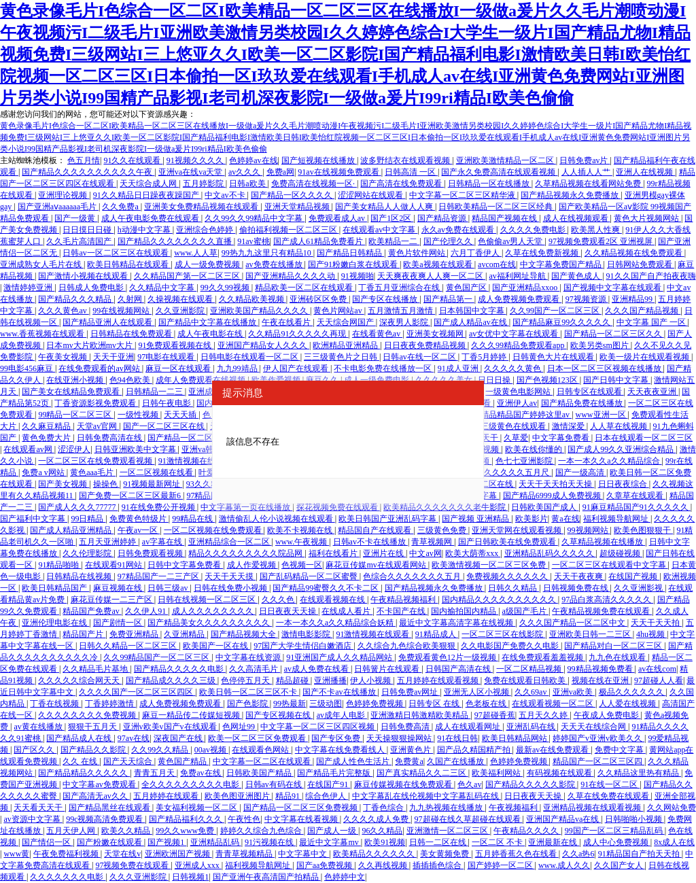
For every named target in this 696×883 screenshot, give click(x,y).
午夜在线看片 (287, 322)
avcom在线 (497, 264)
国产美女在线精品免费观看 (72, 391)
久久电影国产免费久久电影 (511, 646)
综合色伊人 (326, 796)
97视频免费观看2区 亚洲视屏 (602, 241)
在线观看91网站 (114, 565)
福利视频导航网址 (616, 518)
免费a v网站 (44, 472)
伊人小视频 (371, 680)
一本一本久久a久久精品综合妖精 (336, 622)
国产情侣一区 (47, 842)
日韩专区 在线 (435, 703)
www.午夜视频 (302, 542)
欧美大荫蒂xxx (472, 553)
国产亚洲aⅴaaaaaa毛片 (58, 206)
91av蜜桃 (253, 241)
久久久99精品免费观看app (518, 345)
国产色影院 (248, 703)
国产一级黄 (75, 218)
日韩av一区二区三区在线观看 (116, 253)
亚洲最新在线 (553, 842)
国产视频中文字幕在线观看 (613, 287)
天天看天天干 (39, 807)
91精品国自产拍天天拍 (640, 854)
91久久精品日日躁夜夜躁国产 (147, 195)
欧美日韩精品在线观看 (129, 264)
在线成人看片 (346, 611)
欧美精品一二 (393, 241)
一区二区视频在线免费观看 (214, 530)
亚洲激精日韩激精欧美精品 (420, 715)
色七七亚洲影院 (525, 461)
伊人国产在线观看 (296, 368)
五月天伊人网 (71, 830)
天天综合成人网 (149, 183)
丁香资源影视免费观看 (96, 403)
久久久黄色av (63, 310)
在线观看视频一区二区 (553, 703)
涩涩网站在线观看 (371, 195)
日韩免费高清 (406, 726)
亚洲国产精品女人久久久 (263, 345)
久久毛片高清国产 (80, 241)
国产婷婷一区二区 (501, 865)
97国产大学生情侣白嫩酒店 (303, 646)
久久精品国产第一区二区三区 (188, 276)
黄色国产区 (467, 287)
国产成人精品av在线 (471, 322)
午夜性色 (244, 819)
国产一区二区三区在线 (165, 426)
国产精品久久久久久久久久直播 (176, 241)
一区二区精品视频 (529, 669)
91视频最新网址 (152, 484)
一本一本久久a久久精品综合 (609, 461)
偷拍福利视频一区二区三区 (289, 230)
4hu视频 (651, 634)
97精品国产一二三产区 (159, 576)
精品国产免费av (92, 611)
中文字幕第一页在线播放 (246, 507)
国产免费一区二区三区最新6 (131, 495)
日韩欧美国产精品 (260, 773)
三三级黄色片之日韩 (341, 357)
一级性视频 (139, 414)
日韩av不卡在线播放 (370, 542)
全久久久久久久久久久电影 (191, 784)
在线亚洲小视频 (75, 380)
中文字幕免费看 (561, 438)
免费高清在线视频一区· (314, 183)
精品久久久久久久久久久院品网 (246, 553)
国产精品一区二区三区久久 (614, 334)
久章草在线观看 (635, 495)
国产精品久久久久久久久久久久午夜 (88, 172)
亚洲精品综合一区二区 (230, 542)
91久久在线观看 (132, 160)
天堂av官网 (98, 426)
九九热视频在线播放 (447, 807)
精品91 (288, 796)
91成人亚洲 (459, 368)
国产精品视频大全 (244, 634)
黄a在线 (565, 518)
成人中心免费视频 (616, 842)
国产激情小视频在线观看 (84, 276)
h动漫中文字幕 (145, 230)
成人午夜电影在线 (211, 334)
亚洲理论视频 (63, 195)
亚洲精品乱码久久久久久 (550, 553)
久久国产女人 (619, 865)
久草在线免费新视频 (542, 253)
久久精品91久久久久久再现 (298, 334)
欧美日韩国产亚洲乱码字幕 (388, 518)
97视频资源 (587, 299)
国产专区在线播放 (385, 299)
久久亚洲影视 (639, 588)
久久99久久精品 (160, 750)
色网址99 (239, 726)
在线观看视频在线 (333, 599)
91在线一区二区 (610, 784)
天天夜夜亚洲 (652, 391)
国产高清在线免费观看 (402, 183)
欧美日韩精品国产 (55, 588)
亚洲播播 (330, 680)
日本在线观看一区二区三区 (644, 438)
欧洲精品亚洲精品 (346, 345)
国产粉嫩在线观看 (110, 842)
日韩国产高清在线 (459, 669)
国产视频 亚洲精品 (476, 518)
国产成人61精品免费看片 (319, 241)
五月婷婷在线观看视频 (439, 680)
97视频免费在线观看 (133, 865)
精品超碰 (293, 680)
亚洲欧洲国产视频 (178, 854)
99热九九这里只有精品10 (267, 253)
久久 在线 (81, 761)
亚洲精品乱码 (215, 842)
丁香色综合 (384, 807)
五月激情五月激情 (401, 310)
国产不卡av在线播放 (339, 692)
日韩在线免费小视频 (231, 588)
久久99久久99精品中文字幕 (254, 218)
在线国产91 (328, 784)
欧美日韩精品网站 (515, 738)
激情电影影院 (306, 634)
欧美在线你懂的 (534, 449)
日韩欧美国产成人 (544, 507)
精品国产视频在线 (505, 218)
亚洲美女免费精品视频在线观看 (202, 206)
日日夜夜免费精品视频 (426, 345)
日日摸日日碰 (88, 230)
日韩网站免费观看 (640, 264)
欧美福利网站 (497, 773)
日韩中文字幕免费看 (185, 565)
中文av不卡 (226, 195)
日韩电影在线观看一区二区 (250, 357)
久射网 (131, 299)
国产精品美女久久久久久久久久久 (209, 622)
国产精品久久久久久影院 (531, 784)
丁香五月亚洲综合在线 (400, 287)
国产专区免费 (336, 738)
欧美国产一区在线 (216, 646)
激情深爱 (569, 426)
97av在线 (134, 738)
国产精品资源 (442, 218)
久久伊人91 (146, 611)
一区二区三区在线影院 (503, 634)
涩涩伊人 (74, 449)
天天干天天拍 (656, 622)
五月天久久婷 (544, 715)
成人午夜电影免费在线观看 (151, 218)
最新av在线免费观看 (553, 750)
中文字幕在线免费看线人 (341, 750)
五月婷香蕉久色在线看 (517, 854)
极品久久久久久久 (632, 692)
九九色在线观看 (618, 657)
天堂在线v (122, 854)
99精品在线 (193, 518)
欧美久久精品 (126, 830)
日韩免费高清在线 (110, 438)
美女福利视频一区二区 (197, 807)
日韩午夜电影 (167, 403)
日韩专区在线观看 (590, 391)
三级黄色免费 (442, 530)
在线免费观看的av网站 (99, 368)
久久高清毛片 (254, 669)
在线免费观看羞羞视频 (543, 657)
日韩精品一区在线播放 (490, 183)
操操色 (106, 484)
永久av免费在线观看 (458, 230)
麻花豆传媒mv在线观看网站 (377, 565)
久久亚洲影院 (181, 310)
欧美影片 (531, 518)
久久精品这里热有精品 (639, 773)
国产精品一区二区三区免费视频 (301, 807)
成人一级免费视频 (208, 264)
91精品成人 (436, 634)
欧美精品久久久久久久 (375, 854)
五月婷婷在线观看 (167, 796)
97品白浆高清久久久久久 (607, 599)
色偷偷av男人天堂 (511, 241)
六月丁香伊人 (476, 253)
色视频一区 (301, 565)
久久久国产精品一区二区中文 (573, 622)
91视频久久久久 (196, 160)
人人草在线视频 (619, 426)
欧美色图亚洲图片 (238, 796)
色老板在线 (487, 703)
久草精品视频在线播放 (603, 542)
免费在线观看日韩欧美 (526, 680)
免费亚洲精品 (134, 634)
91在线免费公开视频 (159, 507)
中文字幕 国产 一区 (652, 322)
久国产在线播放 (456, 761)
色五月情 (83, 160)
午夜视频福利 (514, 807)
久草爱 (516, 438)
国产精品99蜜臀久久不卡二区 (327, 588)
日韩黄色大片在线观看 (554, 357)
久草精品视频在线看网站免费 (589, 183)
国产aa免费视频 (325, 865)
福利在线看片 (334, 553)
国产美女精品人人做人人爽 (385, 206)
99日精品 (88, 518)
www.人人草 (196, 253)
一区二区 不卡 (498, 842)
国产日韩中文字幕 (616, 380)
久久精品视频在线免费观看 (634, 253)
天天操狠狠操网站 (400, 738)
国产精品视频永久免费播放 (571, 195)
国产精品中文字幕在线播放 (208, 322)
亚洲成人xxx (198, 865)
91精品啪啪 (59, 565)
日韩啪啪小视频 (634, 819)
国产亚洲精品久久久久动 (291, 276)
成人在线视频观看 (576, 218)
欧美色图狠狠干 (643, 530)
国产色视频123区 (548, 380)
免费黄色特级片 (139, 518)
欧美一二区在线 (485, 484)
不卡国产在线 (402, 611)
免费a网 (280, 172)
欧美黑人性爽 (596, 230)
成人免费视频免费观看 (519, 299)
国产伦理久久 (448, 241)
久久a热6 (578, 854)
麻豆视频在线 (118, 588)
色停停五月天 (246, 680)
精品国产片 (84, 634)
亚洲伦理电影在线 (55, 622)
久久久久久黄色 (513, 368)
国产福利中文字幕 (33, 518)
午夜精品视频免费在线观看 (602, 611)
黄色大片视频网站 (647, 218)
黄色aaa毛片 (93, 472)
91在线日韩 (457, 738)
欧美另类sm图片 (600, 345)
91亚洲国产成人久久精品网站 (340, 657)
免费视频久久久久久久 (508, 576)
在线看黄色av (377, 334)
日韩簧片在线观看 (387, 669)
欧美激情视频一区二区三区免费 (490, 565)
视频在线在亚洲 (601, 680)
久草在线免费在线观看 (609, 796)
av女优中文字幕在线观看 (514, 334)
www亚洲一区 (602, 414)
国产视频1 (166, 842)
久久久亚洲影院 (139, 877)
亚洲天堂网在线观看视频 (517, 530)
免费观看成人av (338, 218)
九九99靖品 (238, 368)
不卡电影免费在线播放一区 (384, 368)
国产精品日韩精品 (350, 253)
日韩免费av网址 (410, 692)
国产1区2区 (391, 218)
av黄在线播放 (39, 726)
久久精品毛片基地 (96, 669)
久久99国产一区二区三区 (556, 310)
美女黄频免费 (445, 854)
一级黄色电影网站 (519, 391)
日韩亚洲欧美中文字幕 (136, 449)
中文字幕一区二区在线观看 (263, 761)
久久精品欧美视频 (252, 299)
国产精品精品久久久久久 (84, 773)
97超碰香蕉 (494, 715)
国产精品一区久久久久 (292, 195)
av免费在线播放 (274, 264)
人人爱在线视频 (628, 703)
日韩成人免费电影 (92, 287)
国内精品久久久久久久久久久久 (500, 599)
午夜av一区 (139, 530)
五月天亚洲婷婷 (108, 542)
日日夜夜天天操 (288, 611)
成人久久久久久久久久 (214, 611)
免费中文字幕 (620, 750)
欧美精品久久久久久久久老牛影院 (445, 507)
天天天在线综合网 (594, 726)
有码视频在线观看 (560, 773)
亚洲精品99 (633, 299)
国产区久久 (35, 750)
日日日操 (495, 380)
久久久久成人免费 (377, 819)
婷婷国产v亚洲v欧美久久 (598, 738)
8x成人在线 (674, 842)
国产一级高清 (580, 472)
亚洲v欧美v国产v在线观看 (171, 726)
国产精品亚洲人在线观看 (108, 322)
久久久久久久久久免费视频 (88, 715)
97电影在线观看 (166, 357)
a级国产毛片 (525, 611)
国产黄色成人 (576, 276)
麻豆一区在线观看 (179, 368)
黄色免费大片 (47, 438)
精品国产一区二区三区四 (598, 761)
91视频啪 (357, 276)
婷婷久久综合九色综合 (262, 830)
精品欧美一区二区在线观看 (305, 287)
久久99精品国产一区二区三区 (157, 657)
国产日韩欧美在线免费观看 (508, 542)
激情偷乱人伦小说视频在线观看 (277, 518)
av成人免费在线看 (317, 669)
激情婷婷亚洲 (28, 287)
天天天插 (181, 414)
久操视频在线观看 (181, 299)
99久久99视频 (226, 287)
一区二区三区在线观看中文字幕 (610, 565)
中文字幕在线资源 (249, 657)
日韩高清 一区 (411, 172)
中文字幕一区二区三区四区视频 (318, 726)
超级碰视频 (620, 553)
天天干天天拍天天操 (556, 484)
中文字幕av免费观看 (100, 784)
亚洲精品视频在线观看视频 (593, 807)
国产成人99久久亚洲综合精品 (622, 449)
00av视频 (211, 750)
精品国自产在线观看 (375, 530)
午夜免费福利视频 (67, 854)
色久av (469, 784)
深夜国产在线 (179, 738)
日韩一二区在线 (438, 842)
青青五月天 (155, 773)
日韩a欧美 (248, 183)
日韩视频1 (190, 877)
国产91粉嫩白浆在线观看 (354, 264)
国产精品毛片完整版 (334, 773)
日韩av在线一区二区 (420, 357)
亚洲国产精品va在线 (563, 819)
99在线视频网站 (122, 310)
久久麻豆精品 (47, 426)
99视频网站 (589, 530)
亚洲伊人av (517, 403)
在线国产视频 (633, 576)
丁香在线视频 (55, 703)
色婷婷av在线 (253, 160)
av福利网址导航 (518, 276)
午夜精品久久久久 (527, 830)
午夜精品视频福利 (404, 599)
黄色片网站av (338, 310)
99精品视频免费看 (601, 669)
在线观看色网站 (261, 750)
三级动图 (325, 703)
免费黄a (409, 761)
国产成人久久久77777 (78, 507)
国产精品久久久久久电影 (180, 669)
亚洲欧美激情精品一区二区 (506, 160)
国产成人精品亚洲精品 (72, 530)
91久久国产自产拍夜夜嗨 (651, 276)
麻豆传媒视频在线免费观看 (404, 784)
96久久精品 (382, 830)
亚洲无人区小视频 (477, 692)
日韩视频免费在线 (576, 588)
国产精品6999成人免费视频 (553, 495)
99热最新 (289, 703)
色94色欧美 (130, 380)
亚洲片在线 (384, 553)
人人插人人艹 (586, 172)
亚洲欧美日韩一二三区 (591, 634)
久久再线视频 (383, 865)
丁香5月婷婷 (485, 357)
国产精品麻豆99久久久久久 (562, 322)
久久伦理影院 (88, 553)
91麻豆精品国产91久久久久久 (636, 507)
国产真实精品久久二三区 (422, 773)
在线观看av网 (28, 449)
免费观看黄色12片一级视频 (448, 657)
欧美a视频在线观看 (438, 264)
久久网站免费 (671, 807)
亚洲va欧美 (574, 692)
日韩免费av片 (584, 160)
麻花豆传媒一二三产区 (112, 599)
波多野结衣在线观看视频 (406, 160)
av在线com (657, 669)
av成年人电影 (342, 715)
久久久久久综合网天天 (80, 680)
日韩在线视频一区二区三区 (208, 599)
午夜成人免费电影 (607, 715)
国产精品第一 (448, 299)
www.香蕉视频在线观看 (43, 334)
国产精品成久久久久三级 (172, 680)
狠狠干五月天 (93, 726)
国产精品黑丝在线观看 (110, 807)
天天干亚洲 (113, 357)
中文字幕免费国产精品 (562, 264)
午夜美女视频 (63, 357)
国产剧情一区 (118, 622)
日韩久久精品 (513, 588)
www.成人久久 (564, 865)
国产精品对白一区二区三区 (614, 646)
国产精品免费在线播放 (583, 403)
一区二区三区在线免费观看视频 (96, 461)
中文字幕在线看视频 (302, 819)
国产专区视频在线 (279, 715)
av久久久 (245, 172)
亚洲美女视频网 (436, 334)
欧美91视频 (384, 842)
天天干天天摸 (230, 576)
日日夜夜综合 (623, 484)
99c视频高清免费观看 (105, 819)
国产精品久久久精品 (76, 299)
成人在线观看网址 (468, 726)
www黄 (16, 854)
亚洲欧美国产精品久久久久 (260, 310)
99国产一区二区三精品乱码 (615, 830)
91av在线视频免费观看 (339, 172)
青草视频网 (432, 542)
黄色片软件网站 (417, 253)
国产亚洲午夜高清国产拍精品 (267, 877)
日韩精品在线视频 (80, 576)
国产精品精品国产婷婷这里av (518, 414)
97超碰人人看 (658, 680)
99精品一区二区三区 (76, 414)
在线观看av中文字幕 (380, 230)
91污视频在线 (270, 842)
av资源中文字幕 (32, 819)
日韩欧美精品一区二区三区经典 (496, 206)
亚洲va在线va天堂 (191, 172)
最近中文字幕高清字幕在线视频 (457, 622)
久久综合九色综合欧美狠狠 (407, 646)
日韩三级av (168, 588)
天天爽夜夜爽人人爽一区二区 (431, 276)
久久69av (532, 692)
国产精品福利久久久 (186, 819)
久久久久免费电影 (534, 230)
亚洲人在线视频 (645, 172)
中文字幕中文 (303, 854)
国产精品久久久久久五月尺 (501, 472)
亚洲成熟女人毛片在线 (42, 264)
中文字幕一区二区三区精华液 (463, 195)
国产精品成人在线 (80, 738)
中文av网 (425, 553)
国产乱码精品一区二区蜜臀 (310, 576)
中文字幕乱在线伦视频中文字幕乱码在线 (426, 796)
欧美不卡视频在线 (300, 530)
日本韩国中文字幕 (472, 310)
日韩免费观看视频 (151, 553)
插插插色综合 (438, 865)
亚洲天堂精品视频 (298, 206)
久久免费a (121, 206)
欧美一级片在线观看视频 (645, 357)
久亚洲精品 (185, 634)
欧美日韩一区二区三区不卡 (249, 692)
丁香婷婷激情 (110, 703)
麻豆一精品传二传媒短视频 (192, 715)
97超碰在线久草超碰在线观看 (469, 819)
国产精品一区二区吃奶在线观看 (205, 438)
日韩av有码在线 (274, 784)
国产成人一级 (332, 830)
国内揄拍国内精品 (464, 611)
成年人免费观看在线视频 (201, 380)
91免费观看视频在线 (175, 345)
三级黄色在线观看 (514, 426)
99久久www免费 (186, 830)
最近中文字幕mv (329, 842)
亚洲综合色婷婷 (205, 230)
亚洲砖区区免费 (319, 299)
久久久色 (279, 599)
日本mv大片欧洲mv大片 (90, 345)
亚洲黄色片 (411, 750)
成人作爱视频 (252, 565)
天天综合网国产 (346, 322)
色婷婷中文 (344, 877)
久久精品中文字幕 (162, 287)
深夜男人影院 (404, 322)
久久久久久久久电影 (67, 877)
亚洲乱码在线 (531, 726)
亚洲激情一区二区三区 (448, 830)
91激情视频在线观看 (196, 461)
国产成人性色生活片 (354, 761)
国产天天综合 (128, 761)
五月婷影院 (204, 183)
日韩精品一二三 (155, 391)
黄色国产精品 (183, 761)
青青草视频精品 (245, 854)
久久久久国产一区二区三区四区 (137, 692)
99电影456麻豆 (27, 368)
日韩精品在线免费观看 (132, 334)
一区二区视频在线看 (157, 472)
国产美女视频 (63, 484)
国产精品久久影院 (94, 750)
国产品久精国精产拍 (474, 750)
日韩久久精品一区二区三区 (129, 646)
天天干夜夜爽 (579, 576)
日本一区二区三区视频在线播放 (605, 368)
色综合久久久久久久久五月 (413, 576)
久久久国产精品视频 (642, 310)
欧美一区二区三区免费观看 (258, 738)
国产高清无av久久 (96, 796)
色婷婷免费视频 (375, 703)
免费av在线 (201, 773)
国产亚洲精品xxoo (525, 287)
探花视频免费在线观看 (338, 507)
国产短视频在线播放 (319, 160)
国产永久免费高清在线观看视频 (499, 172)
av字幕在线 (163, 542)
